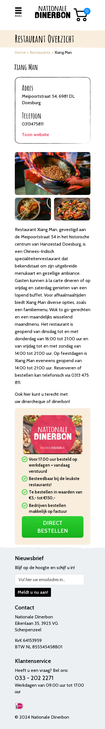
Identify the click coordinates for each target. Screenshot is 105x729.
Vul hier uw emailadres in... (41, 579)
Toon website (35, 134)
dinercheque (33, 401)
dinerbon (60, 401)
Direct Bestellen (52, 527)
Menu (18, 16)
